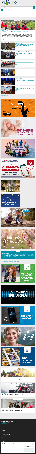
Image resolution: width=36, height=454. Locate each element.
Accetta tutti (29, 446)
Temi (3, 13)
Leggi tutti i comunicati (5, 95)
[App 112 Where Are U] (18, 168)
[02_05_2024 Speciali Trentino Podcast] (18, 336)
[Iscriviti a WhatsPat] (18, 273)
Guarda (3, 380)
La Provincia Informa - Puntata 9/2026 (12, 410)
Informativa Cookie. (17, 450)
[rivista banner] (18, 356)
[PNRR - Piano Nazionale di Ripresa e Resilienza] (18, 217)
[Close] (33, 444)
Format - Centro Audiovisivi (6, 434)
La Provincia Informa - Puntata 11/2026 (12, 379)
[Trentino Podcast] (18, 315)
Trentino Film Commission (6, 435)
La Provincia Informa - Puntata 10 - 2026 (13, 394)
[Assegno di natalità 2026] (18, 128)
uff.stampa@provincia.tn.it (5, 423)
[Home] (2, 10)
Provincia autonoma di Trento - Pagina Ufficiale (11, 261)
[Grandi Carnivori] (10, 186)
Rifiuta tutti (29, 448)
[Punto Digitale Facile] (10, 200)
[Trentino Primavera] (18, 239)
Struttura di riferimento (5, 440)
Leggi (3, 39)
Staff (3, 433)
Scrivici (3, 441)
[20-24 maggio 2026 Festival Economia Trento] (18, 108)
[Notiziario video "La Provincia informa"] (18, 294)
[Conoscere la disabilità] (18, 148)
